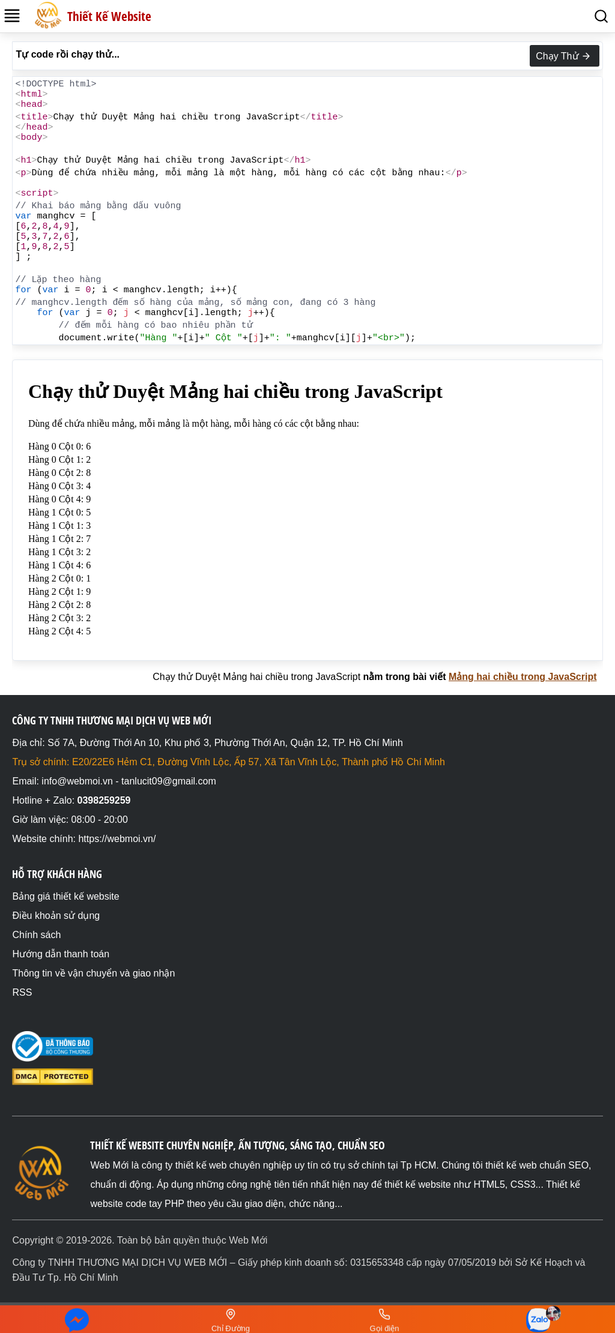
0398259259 (104, 800)
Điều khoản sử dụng (56, 915)
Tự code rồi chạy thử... (68, 54)
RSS (22, 992)
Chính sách (36, 935)
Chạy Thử (564, 56)
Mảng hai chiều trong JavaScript (522, 677)
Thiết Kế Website (109, 16)
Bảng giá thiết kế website (65, 896)
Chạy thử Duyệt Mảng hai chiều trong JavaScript (256, 677)
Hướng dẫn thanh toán (60, 954)
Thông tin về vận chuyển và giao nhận (93, 973)
